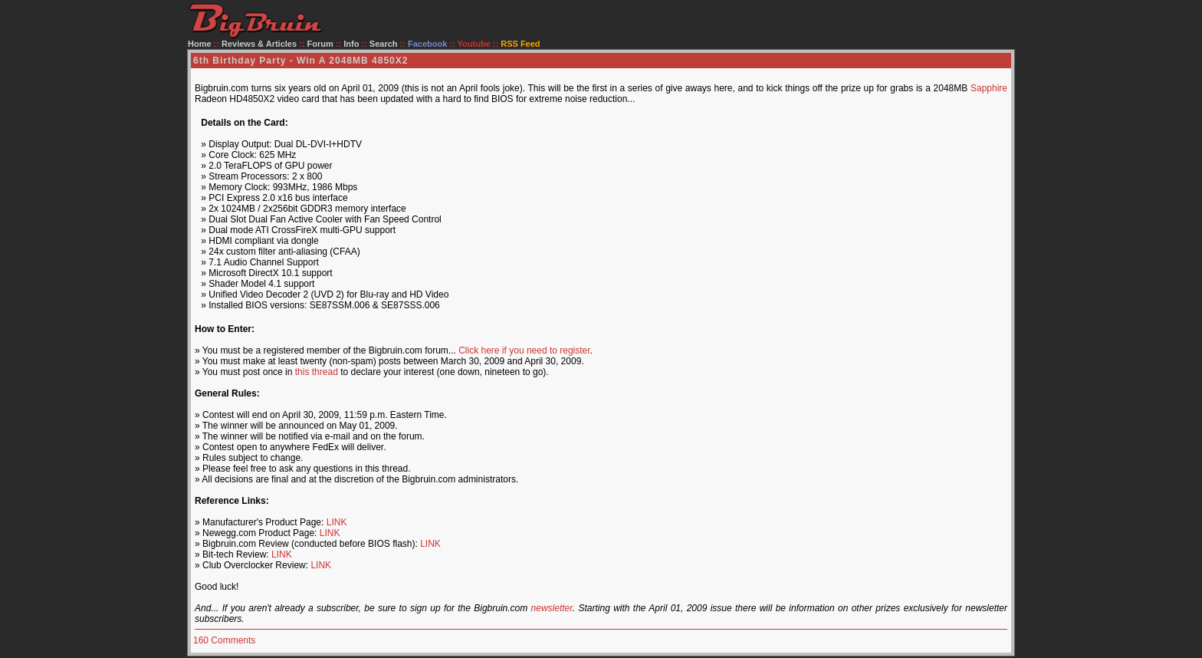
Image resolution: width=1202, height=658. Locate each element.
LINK (337, 522)
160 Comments (224, 640)
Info (351, 43)
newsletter (552, 608)
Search (383, 43)
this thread (316, 372)
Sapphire (988, 88)
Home (200, 43)
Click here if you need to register (524, 350)
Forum (320, 43)
